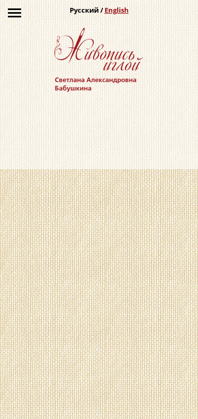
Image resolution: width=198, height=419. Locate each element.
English (117, 10)
